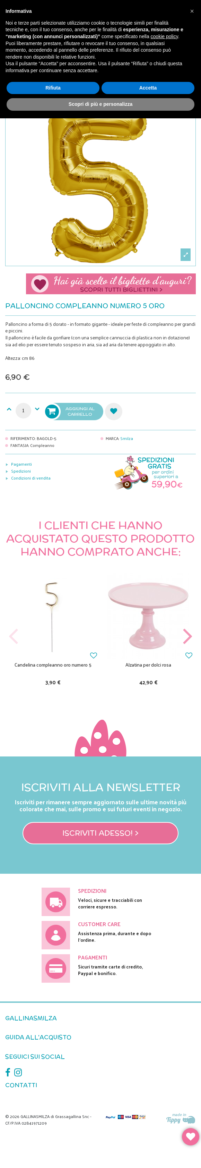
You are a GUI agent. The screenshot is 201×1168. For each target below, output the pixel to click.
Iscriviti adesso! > (100, 833)
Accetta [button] (148, 88)
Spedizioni (21, 471)
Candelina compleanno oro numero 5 (53, 664)
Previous (13, 637)
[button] (192, 11)
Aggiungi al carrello (70, 411)
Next (187, 637)
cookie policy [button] (164, 36)
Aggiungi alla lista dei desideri (113, 411)
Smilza (126, 438)
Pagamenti (21, 464)
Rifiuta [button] (53, 88)
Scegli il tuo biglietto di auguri (111, 283)
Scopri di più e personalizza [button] (100, 104)
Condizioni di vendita (31, 478)
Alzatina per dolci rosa (148, 664)
